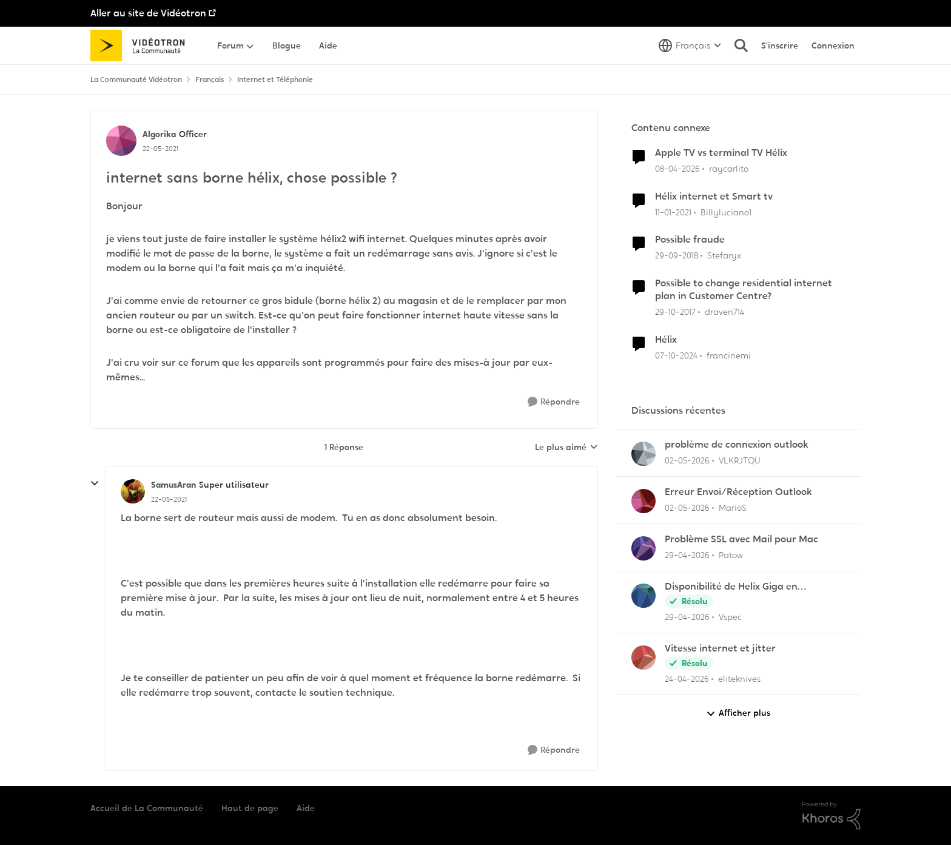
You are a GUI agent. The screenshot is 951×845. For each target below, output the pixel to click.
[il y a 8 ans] (675, 312)
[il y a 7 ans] (676, 255)
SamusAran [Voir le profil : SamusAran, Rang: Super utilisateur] (173, 484)
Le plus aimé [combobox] (566, 448)
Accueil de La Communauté (146, 808)
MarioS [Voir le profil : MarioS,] (733, 507)
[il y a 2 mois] (687, 460)
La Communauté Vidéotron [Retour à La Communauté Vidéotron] (136, 79)
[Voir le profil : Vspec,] (643, 596)
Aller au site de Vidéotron (148, 13)
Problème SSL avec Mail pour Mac (741, 539)
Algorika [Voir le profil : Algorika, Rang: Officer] (159, 134)
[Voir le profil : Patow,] (643, 548)
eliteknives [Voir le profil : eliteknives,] (739, 678)
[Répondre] (553, 402)
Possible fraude (690, 240)
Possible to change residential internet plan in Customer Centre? (743, 289)
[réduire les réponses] (94, 483)
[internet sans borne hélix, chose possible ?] (169, 499)
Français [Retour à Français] (209, 79)
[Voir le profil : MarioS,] (643, 501)
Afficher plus (738, 713)
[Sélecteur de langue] (690, 45)
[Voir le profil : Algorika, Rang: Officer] (121, 141)
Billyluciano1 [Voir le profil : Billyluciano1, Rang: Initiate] (726, 211)
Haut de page (249, 808)
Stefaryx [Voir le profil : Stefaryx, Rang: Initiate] (724, 255)
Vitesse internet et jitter (720, 648)
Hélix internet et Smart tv (714, 196)
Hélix (666, 340)
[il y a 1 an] (676, 355)
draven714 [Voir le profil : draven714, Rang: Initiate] (724, 311)
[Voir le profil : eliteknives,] (643, 657)
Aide (306, 808)
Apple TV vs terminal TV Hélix (721, 153)
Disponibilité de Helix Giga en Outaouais (731, 587)
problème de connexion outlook (736, 445)
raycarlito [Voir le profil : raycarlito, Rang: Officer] (728, 168)
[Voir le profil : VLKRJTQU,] (643, 454)
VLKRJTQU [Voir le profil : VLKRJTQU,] (740, 460)
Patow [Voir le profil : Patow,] (731, 555)
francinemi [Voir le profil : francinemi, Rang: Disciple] (729, 355)
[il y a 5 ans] (673, 212)
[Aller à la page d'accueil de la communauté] (141, 45)
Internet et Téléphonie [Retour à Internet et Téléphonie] (275, 79)
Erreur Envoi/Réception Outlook (738, 492)
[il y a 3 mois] (677, 169)
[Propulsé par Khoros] (831, 816)
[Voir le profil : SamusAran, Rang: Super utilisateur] (133, 491)
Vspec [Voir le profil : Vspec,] (730, 616)
